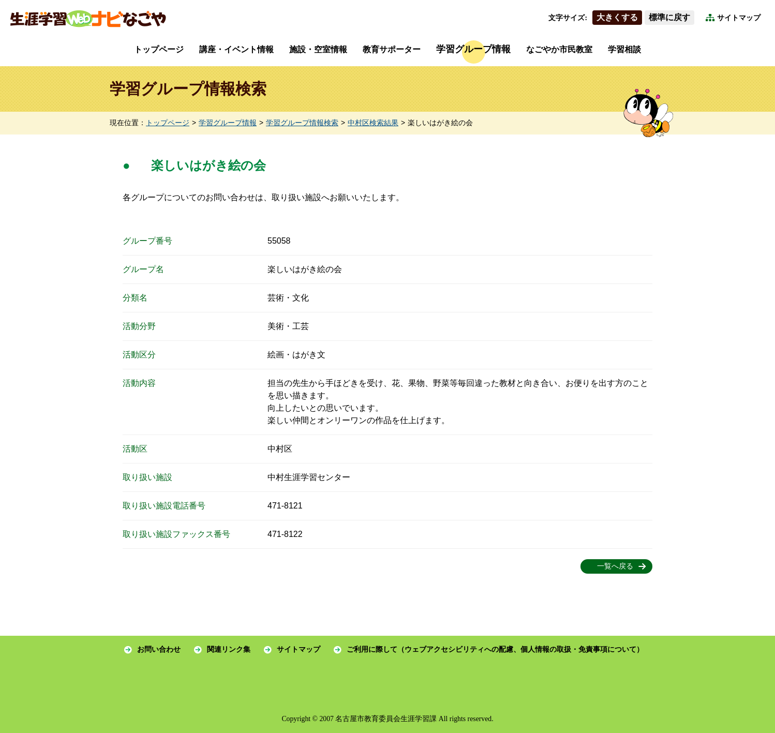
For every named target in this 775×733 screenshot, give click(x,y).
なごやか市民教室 (559, 49)
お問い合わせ (159, 649)
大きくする (617, 17)
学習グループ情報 (473, 49)
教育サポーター (392, 49)
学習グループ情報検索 (302, 123)
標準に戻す (669, 17)
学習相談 (624, 49)
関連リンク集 (228, 649)
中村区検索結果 (373, 123)
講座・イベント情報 (236, 49)
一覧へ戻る (615, 566)
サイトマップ (739, 18)
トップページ (159, 49)
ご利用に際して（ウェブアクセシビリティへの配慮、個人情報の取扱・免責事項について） (495, 649)
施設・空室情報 (318, 49)
